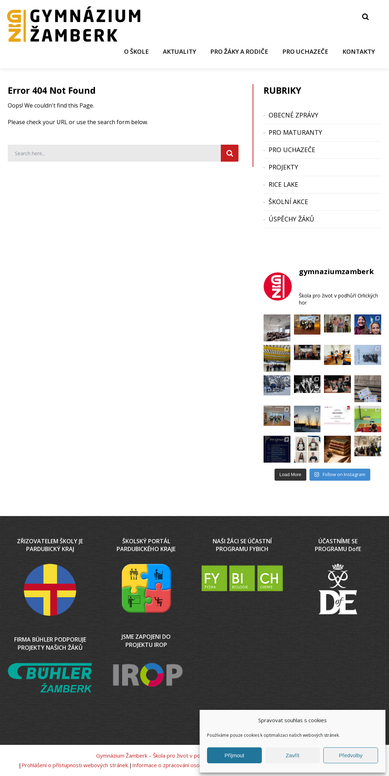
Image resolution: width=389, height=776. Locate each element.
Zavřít (292, 755)
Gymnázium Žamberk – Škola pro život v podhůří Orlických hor (170, 755)
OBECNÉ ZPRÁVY (293, 115)
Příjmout (234, 755)
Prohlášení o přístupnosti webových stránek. (75, 765)
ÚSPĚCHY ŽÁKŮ (291, 219)
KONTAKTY (358, 51)
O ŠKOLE (136, 51)
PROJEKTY (283, 167)
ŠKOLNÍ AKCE (288, 201)
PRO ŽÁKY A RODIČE (239, 51)
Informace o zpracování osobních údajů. (180, 765)
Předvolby (351, 755)
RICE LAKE (283, 184)
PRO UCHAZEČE (305, 51)
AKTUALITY (179, 51)
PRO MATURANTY (295, 132)
